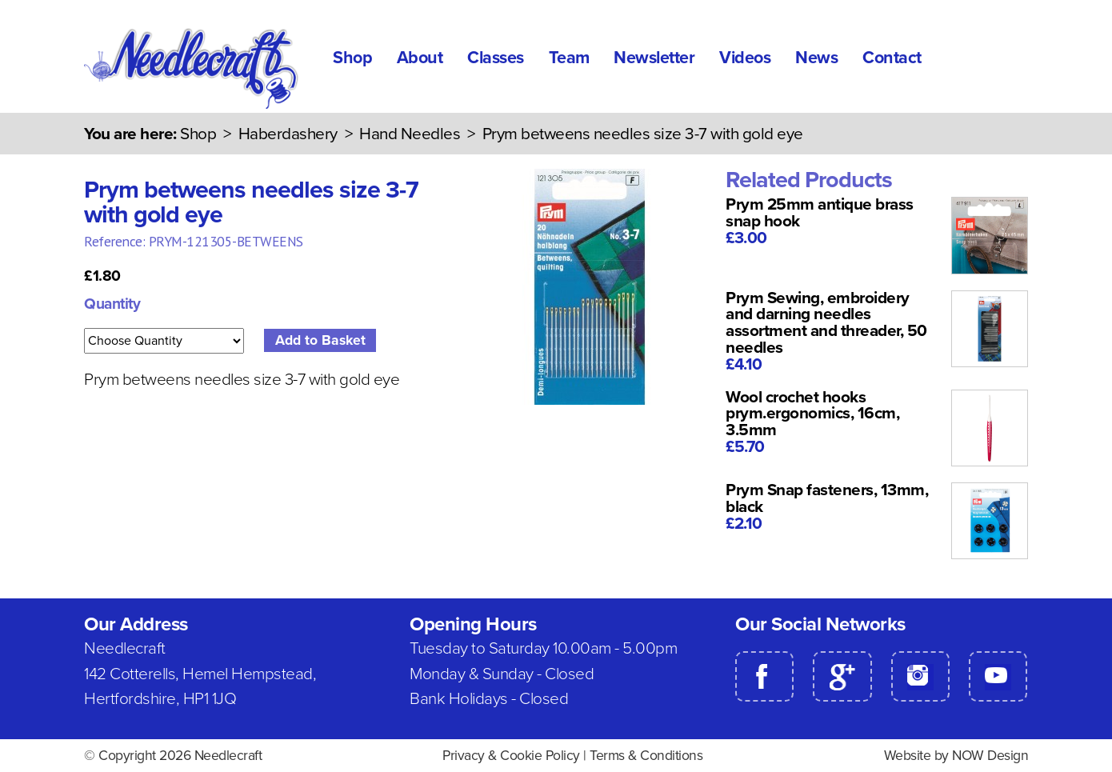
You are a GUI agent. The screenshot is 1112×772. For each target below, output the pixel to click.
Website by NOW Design (956, 755)
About (420, 57)
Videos (744, 57)
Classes (495, 57)
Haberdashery (288, 134)
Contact (892, 57)
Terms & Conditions (646, 755)
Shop (352, 57)
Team (569, 57)
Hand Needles (409, 134)
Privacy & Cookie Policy (511, 755)
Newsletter (654, 57)
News (816, 57)
